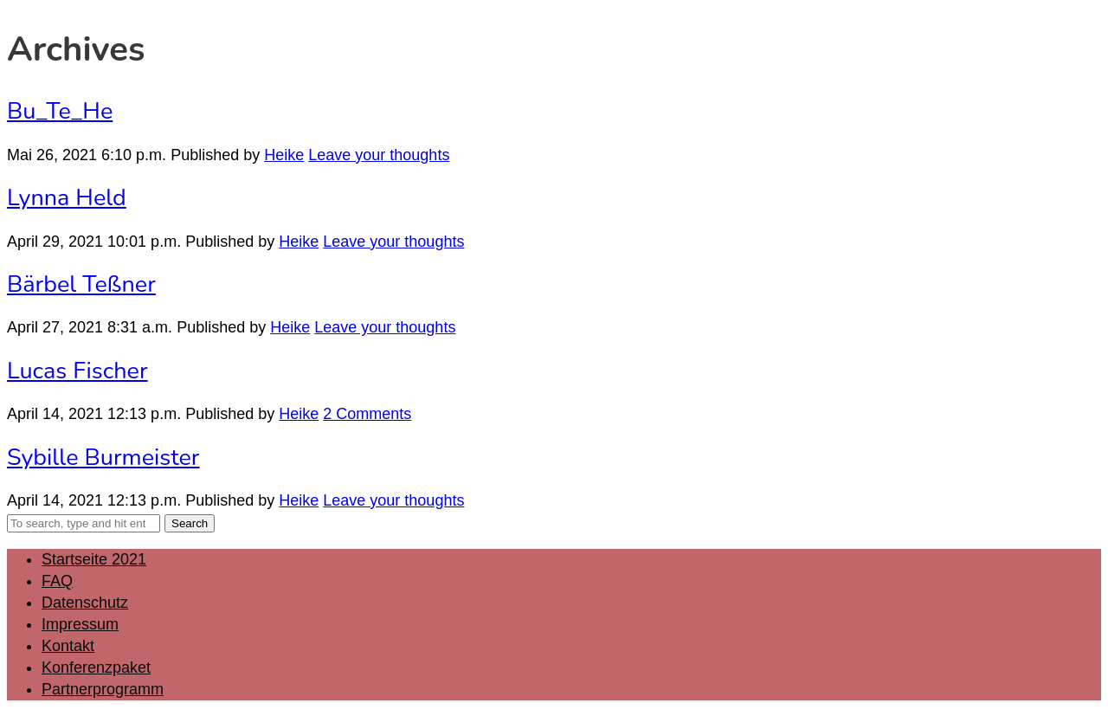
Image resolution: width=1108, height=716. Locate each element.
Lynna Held (66, 198)
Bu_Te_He (60, 111)
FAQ (57, 581)
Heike (284, 155)
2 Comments (367, 414)
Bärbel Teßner (81, 284)
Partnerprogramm (103, 689)
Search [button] (189, 523)
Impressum (80, 624)
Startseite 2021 (94, 559)
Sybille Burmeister (103, 458)
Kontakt (68, 646)
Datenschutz (85, 602)
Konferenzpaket (96, 667)
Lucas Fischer (77, 371)
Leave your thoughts (378, 155)
